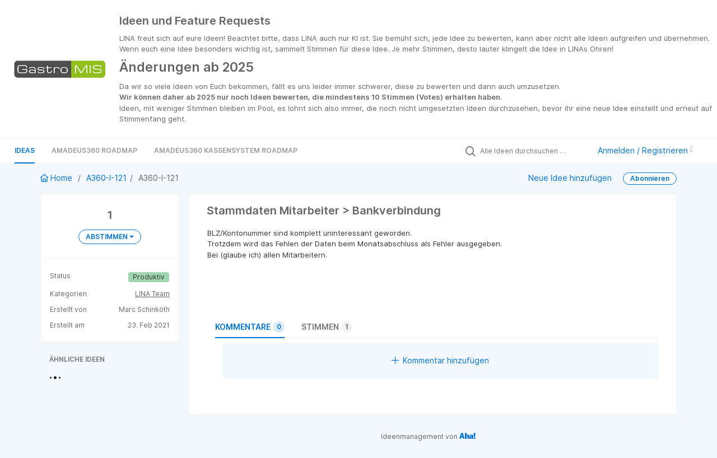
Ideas (25, 150)
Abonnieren (649, 178)
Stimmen (326, 327)
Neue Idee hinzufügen (570, 178)
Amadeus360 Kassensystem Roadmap (225, 150)
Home (57, 178)
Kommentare (250, 327)
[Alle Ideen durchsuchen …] (532, 150)
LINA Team (152, 293)
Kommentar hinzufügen (440, 360)
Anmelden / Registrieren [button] (645, 150)
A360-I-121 (106, 178)
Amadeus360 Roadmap (94, 150)
